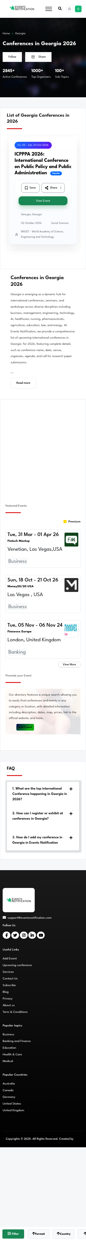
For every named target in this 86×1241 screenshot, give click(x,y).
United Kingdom (13, 1110)
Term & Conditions (15, 1012)
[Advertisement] (43, 449)
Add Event (25, 727)
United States (12, 1103)
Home (6, 33)
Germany (9, 1097)
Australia (9, 1083)
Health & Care (12, 1054)
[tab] (43, 794)
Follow (12, 56)
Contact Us (10, 978)
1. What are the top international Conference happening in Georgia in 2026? (39, 794)
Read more (23, 383)
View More (69, 664)
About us (9, 1005)
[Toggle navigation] (48, 9)
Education (9, 1047)
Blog (6, 991)
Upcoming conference (17, 965)
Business (8, 1034)
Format (38, 1233)
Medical (8, 1061)
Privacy (8, 998)
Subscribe (9, 985)
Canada (8, 1090)
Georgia (20, 33)
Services (8, 971)
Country (64, 1233)
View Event (43, 200)
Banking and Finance (17, 1041)
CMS (77, 1138)
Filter (13, 1233)
